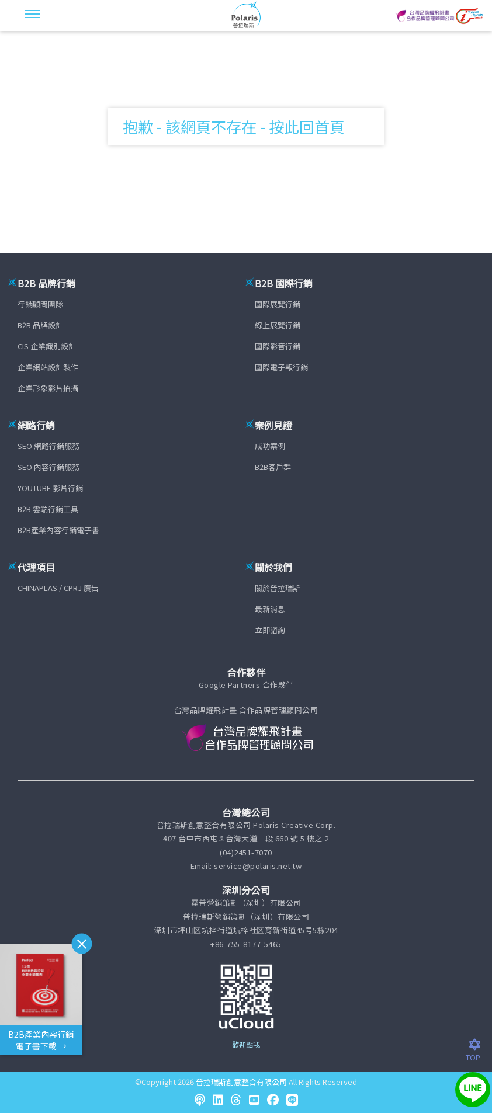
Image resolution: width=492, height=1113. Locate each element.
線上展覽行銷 (277, 325)
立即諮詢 (270, 629)
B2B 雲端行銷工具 (48, 508)
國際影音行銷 (277, 346)
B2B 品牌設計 (40, 325)
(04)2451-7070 (246, 852)
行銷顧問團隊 (40, 303)
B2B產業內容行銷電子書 (58, 529)
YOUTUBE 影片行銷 (50, 487)
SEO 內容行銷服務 (48, 466)
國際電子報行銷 (281, 367)
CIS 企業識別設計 (47, 346)
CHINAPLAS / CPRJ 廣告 (58, 587)
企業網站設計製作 (48, 367)
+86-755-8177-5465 (246, 943)
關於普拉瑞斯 (277, 587)
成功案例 (270, 445)
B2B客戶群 (273, 466)
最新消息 (270, 608)
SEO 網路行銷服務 (48, 445)
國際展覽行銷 (277, 303)
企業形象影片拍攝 (48, 388)
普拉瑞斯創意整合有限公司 (241, 1081)
